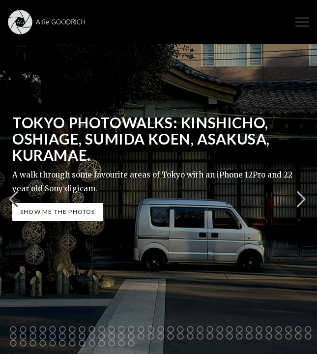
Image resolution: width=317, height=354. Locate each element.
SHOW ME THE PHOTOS (57, 211)
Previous (13, 199)
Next (301, 199)
